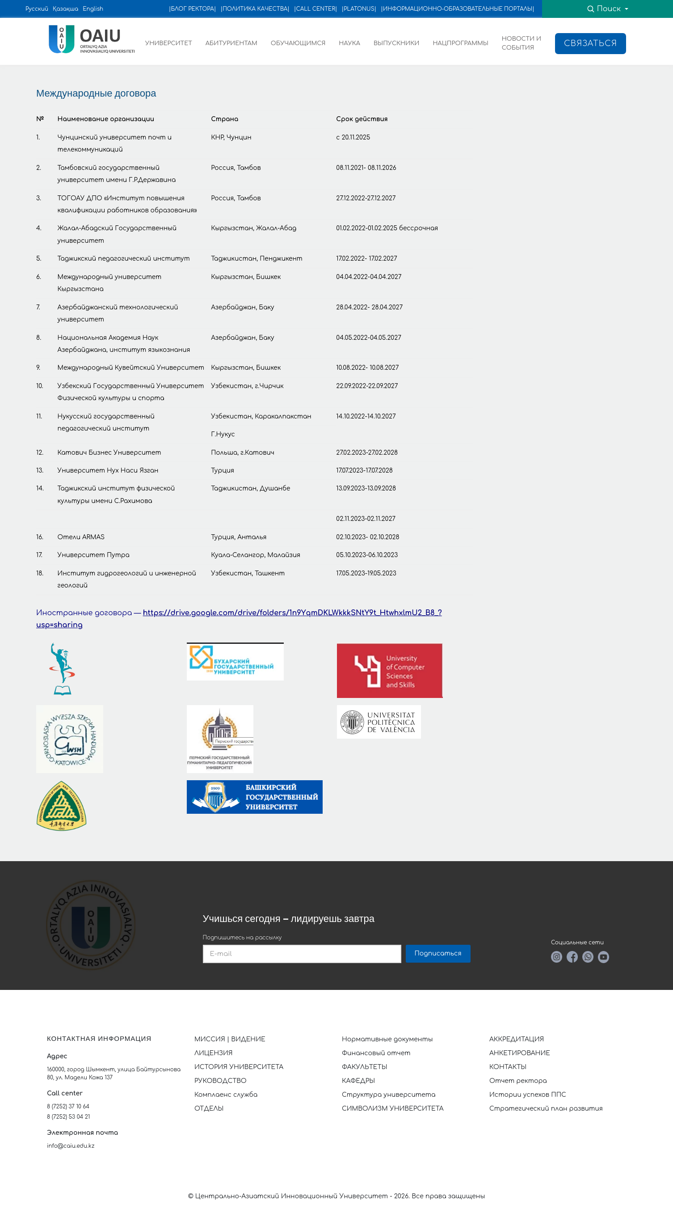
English (93, 9)
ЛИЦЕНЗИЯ (213, 1053)
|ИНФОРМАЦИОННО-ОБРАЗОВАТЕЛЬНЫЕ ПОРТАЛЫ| (457, 9)
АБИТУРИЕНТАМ (231, 43)
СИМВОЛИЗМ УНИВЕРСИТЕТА (393, 1108)
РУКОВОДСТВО (220, 1081)
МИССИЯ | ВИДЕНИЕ (229, 1039)
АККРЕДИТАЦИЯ (516, 1039)
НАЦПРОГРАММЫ (460, 43)
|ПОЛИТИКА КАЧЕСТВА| (254, 9)
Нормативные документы (387, 1039)
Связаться (590, 43)
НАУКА (349, 43)
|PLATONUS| (359, 9)
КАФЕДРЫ (358, 1081)
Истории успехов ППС (527, 1094)
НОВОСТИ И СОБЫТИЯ (521, 43)
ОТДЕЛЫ (208, 1108)
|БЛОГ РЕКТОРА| (192, 9)
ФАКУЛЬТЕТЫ (364, 1067)
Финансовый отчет (376, 1053)
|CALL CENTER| (315, 9)
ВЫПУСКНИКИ (397, 43)
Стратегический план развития (547, 1108)
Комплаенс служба (225, 1094)
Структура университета (389, 1094)
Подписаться (438, 953)
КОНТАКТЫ (507, 1067)
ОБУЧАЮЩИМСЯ (298, 43)
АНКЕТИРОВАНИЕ (519, 1053)
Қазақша (65, 9)
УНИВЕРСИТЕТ (168, 43)
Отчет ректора (518, 1081)
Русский (36, 9)
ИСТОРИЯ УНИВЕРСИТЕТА (238, 1067)
